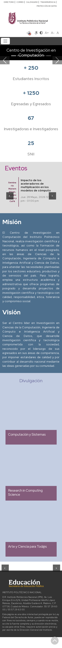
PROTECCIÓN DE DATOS (47, 6)
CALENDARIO (32, 2)
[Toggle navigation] (5, 41)
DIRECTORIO (9, 2)
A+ (47, 33)
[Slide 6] (42, 56)
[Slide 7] (48, 56)
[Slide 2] (19, 56)
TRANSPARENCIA (47, 2)
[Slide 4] (31, 56)
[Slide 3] (25, 56)
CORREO (20, 2)
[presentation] (9, 196)
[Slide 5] (36, 56)
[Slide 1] (13, 56)
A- (53, 33)
